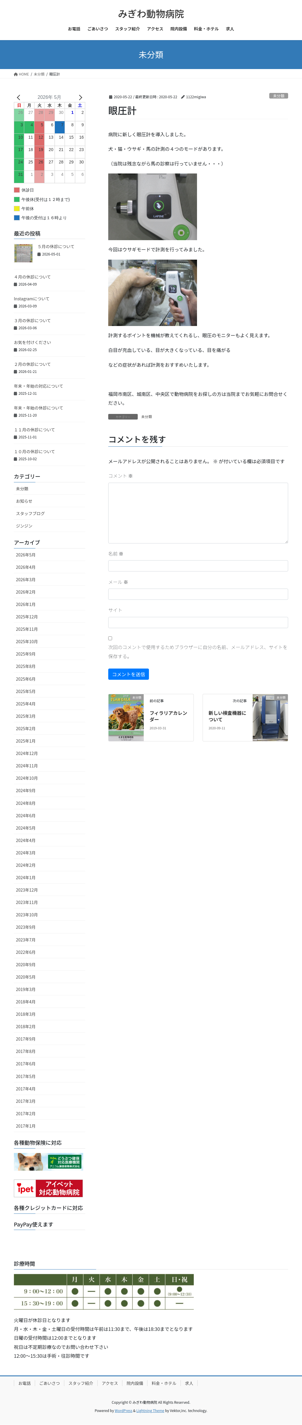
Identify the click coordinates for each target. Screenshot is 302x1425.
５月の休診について (56, 246)
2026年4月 (26, 567)
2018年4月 (26, 1002)
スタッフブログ (30, 513)
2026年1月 (26, 604)
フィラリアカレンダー (168, 716)
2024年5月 (26, 828)
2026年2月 (26, 592)
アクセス (110, 1383)
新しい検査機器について (227, 716)
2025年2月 (26, 728)
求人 (189, 1383)
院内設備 (135, 1383)
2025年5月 (26, 691)
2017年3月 (26, 1101)
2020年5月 (26, 977)
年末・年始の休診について (38, 408)
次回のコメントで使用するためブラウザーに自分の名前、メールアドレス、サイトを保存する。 (198, 651)
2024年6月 (26, 815)
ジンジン (24, 526)
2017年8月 (26, 1051)
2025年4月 (26, 704)
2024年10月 (27, 778)
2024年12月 (27, 753)
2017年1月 (26, 1126)
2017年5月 (26, 1076)
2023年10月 (27, 915)
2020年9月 (26, 964)
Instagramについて (32, 299)
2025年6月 (26, 679)
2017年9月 (26, 1039)
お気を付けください (32, 342)
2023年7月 (26, 940)
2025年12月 (27, 617)
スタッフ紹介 (80, 1383)
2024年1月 (26, 877)
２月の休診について (32, 364)
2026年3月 (26, 579)
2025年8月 (26, 666)
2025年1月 (26, 741)
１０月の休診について (34, 451)
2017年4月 (26, 1089)
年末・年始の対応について (38, 386)
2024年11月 (27, 766)
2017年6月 (26, 1064)
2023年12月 (27, 890)
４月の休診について (32, 277)
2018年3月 (26, 1014)
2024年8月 (26, 803)
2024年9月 (26, 790)
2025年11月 (27, 629)
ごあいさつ (49, 1383)
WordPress (123, 1410)
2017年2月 (26, 1113)
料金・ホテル (164, 1383)
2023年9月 (26, 927)
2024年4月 (26, 840)
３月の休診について (32, 320)
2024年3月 (26, 853)
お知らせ (24, 501)
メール (118, 581)
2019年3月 (26, 989)
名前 (116, 553)
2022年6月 (26, 952)
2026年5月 (26, 555)
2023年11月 (27, 902)
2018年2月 (26, 1026)
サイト (115, 609)
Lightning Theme (150, 1410)
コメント (120, 475)
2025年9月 (26, 654)
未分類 (278, 96)
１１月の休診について (34, 430)
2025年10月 (27, 641)
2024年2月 (26, 865)
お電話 (24, 1383)
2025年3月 (26, 716)
